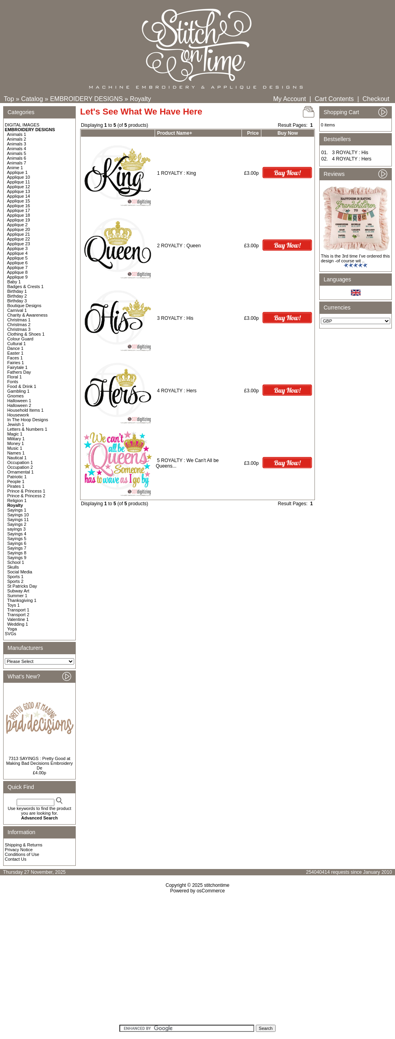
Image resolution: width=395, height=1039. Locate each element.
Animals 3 (16, 143)
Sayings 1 (16, 510)
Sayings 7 (16, 548)
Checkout (375, 98)
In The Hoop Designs (27, 419)
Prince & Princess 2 (26, 495)
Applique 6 (17, 262)
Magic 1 (15, 434)
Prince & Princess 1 (26, 491)
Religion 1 (17, 500)
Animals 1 (16, 134)
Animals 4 (16, 148)
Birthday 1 (17, 291)
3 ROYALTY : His (175, 318)
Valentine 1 (18, 619)
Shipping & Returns (23, 844)
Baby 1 (14, 281)
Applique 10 (18, 177)
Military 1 (16, 438)
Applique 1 (17, 172)
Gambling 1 (18, 391)
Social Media (19, 571)
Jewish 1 (15, 424)
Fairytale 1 (17, 367)
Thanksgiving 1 (21, 600)
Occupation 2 (20, 467)
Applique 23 (18, 243)
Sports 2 (15, 581)
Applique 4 (17, 253)
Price (253, 133)
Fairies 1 (15, 362)
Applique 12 (18, 186)
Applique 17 (18, 210)
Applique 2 (17, 224)
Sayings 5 (16, 538)
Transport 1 (18, 609)
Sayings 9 (16, 557)
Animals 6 (16, 158)
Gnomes (15, 395)
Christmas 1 (19, 319)
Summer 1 (17, 595)
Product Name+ (174, 133)
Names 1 (16, 453)
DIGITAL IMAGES (22, 124)
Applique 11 (18, 182)
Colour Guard (20, 338)
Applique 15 (18, 201)
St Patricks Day (22, 586)
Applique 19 (18, 220)
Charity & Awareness (27, 315)
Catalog (32, 98)
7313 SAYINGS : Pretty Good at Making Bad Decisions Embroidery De (39, 763)
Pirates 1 (15, 486)
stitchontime (216, 885)
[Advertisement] (197, 961)
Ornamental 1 (20, 472)
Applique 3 (17, 248)
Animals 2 (16, 139)
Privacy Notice (19, 849)
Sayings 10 (18, 514)
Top (9, 98)
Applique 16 (18, 205)
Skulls (13, 567)
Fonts (12, 381)
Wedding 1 (17, 624)
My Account (289, 98)
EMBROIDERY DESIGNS (86, 98)
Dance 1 (15, 348)
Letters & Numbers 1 (27, 429)
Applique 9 (17, 277)
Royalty (140, 98)
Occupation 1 (20, 462)
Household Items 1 (25, 410)
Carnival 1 (17, 310)
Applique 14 (18, 196)
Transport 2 (18, 614)
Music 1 (14, 448)
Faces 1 (15, 357)
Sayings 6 (16, 543)
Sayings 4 (16, 533)
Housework (18, 415)
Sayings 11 (18, 519)
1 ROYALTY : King (176, 173)
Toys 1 (13, 605)
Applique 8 (17, 272)
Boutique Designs (24, 305)
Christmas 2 (19, 324)
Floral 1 (14, 376)
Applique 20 (18, 229)
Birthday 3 (17, 300)
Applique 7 (17, 267)
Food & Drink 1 (21, 386)
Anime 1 (15, 167)
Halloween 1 (19, 400)
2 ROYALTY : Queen (179, 245)
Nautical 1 (17, 457)
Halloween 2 (19, 405)
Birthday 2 (17, 296)
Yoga (12, 628)
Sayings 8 (16, 552)
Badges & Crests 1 (25, 286)
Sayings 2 (16, 524)
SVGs (10, 633)
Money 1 (15, 443)
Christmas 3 (19, 329)
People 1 (15, 481)
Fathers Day (19, 372)
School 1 (15, 562)
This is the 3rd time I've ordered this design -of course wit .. (355, 258)
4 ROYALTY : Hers (176, 390)
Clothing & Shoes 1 (25, 334)
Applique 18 (18, 215)
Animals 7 (16, 162)
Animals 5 (16, 153)
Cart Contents (334, 98)
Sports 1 (15, 576)
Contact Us (15, 859)
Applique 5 (17, 258)
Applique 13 (18, 191)
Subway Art (18, 590)
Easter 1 (15, 353)
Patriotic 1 (17, 476)
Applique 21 (18, 234)
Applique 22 (18, 239)
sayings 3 (16, 529)
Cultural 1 (16, 343)
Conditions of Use (22, 854)
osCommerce (211, 891)
